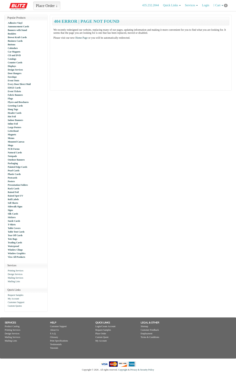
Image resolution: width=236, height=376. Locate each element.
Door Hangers (14, 73)
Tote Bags (12, 239)
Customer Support (16, 302)
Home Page (81, 37)
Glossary (54, 337)
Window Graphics (16, 253)
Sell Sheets (13, 203)
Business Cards (15, 41)
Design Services (15, 69)
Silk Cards (13, 213)
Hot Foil (12, 116)
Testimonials (56, 344)
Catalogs (12, 59)
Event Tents (13, 80)
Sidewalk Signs (15, 206)
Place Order (100, 333)
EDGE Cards (14, 87)
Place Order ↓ (47, 5)
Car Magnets (14, 51)
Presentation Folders (18, 185)
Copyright (122, 369)
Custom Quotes (15, 306)
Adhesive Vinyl (15, 23)
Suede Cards (14, 221)
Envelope (12, 77)
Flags (10, 98)
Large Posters (14, 127)
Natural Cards (15, 152)
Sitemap (144, 326)
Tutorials (54, 348)
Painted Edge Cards (17, 167)
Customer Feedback (150, 330)
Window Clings (15, 249)
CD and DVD (14, 55)
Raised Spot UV (15, 195)
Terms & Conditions (150, 337)
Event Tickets (14, 91)
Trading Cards (15, 242)
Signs (10, 210)
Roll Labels (13, 199)
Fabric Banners (15, 95)
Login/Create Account (105, 326)
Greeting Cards (15, 105)
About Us (54, 330)
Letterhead (13, 131)
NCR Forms (14, 149)
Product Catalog (12, 326)
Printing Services (15, 270)
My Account (13, 298)
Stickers (12, 217)
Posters (11, 181)
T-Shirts (12, 224)
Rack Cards (13, 188)
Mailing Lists (14, 281)
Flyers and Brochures (18, 102)
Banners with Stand (17, 30)
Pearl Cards (14, 170)
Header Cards (14, 113)
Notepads (12, 156)
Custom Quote (102, 337)
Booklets (12, 33)
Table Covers (14, 228)
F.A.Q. (53, 333)
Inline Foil (13, 123)
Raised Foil (13, 192)
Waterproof (13, 246)
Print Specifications (59, 340)
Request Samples (15, 295)
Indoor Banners (15, 120)
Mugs (10, 145)
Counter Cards (15, 62)
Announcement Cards (18, 26)
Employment (146, 333)
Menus (11, 138)
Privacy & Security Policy (142, 369)
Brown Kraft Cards (17, 37)
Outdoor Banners (16, 159)
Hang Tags (13, 109)
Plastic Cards (14, 174)
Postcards (12, 177)
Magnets (12, 134)
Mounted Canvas (16, 141)
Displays (12, 66)
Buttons (11, 44)
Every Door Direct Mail (19, 84)
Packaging (13, 163)
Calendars (13, 48)
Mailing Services (15, 278)
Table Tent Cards (16, 231)
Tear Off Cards (15, 235)
